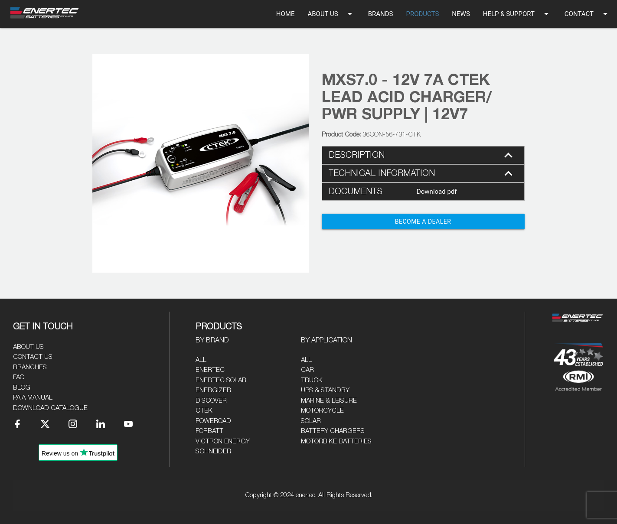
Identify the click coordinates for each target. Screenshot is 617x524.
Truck (312, 380)
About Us (28, 347)
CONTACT (587, 14)
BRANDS (380, 14)
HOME (285, 14)
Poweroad (213, 421)
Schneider (213, 451)
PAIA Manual (32, 397)
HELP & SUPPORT (517, 14)
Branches (30, 367)
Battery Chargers (333, 431)
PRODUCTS (422, 14)
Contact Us (32, 357)
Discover (211, 400)
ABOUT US (331, 14)
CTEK (204, 410)
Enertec (210, 370)
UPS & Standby (325, 390)
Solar (311, 421)
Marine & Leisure (329, 400)
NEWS (461, 14)
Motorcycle (322, 410)
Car (307, 370)
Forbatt (209, 431)
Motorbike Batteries (336, 441)
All (201, 360)
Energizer (213, 390)
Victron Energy (223, 441)
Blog (21, 387)
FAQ (18, 377)
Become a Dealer (423, 221)
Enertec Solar (221, 380)
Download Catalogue (50, 408)
